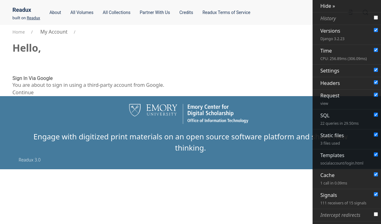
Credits (186, 12)
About (55, 12)
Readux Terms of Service (226, 12)
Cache (333, 179)
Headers (330, 83)
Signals (343, 199)
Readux (21, 10)
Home (18, 32)
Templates (341, 159)
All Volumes (81, 12)
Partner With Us (155, 12)
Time (343, 54)
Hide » (327, 5)
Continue (23, 92)
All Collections (116, 12)
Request (329, 99)
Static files (332, 139)
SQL (339, 119)
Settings (329, 70)
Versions (332, 34)
